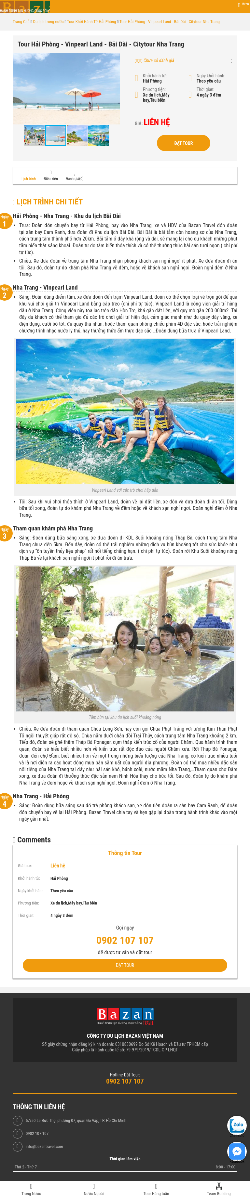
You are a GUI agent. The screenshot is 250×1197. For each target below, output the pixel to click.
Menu (245, 4)
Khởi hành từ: (155, 75)
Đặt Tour (183, 143)
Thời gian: (205, 89)
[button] (114, 59)
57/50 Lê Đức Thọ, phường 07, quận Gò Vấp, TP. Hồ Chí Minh (76, 1120)
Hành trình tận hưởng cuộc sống (25, 11)
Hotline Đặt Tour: (125, 1074)
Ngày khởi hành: (211, 75)
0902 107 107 (37, 1133)
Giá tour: (25, 865)
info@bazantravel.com (44, 1146)
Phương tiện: (154, 89)
